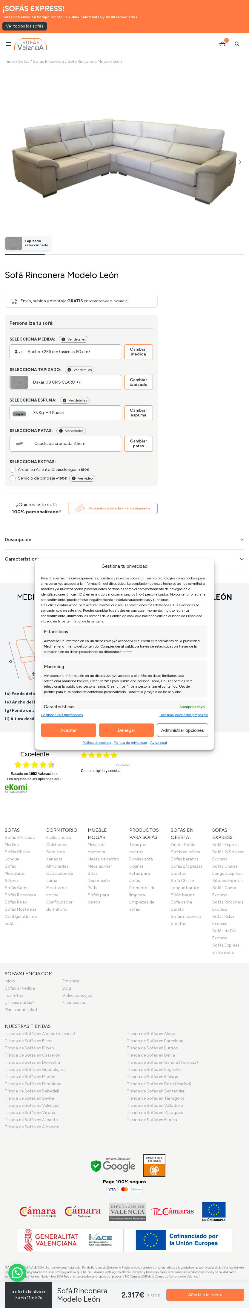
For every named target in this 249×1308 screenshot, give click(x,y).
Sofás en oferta (185, 851)
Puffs (92, 887)
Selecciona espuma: (33, 400)
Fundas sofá (141, 859)
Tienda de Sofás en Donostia (32, 1062)
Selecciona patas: (31, 430)
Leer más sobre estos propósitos (183, 715)
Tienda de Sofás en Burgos (152, 1048)
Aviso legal (158, 743)
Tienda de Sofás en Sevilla (29, 1098)
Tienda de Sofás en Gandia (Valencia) (162, 1062)
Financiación (74, 1002)
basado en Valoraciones (34, 774)
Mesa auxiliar (100, 866)
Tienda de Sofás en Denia (151, 1055)
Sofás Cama (17, 887)
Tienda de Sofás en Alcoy (151, 1033)
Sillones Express (227, 880)
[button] (240, 161)
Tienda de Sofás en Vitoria (30, 1112)
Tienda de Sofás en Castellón (32, 1055)
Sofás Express (225, 844)
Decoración (99, 880)
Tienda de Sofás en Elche (28, 1040)
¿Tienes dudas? (20, 1002)
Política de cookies (96, 743)
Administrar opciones (182, 730)
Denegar (126, 730)
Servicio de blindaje (42, 478)
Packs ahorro (58, 837)
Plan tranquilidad (21, 1009)
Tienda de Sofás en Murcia (152, 1119)
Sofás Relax (16, 902)
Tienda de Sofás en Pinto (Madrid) (159, 1083)
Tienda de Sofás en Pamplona (33, 1083)
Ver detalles (74, 339)
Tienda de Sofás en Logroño (154, 1069)
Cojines (136, 866)
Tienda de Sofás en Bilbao (29, 1048)
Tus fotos (14, 995)
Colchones (56, 844)
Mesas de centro (103, 859)
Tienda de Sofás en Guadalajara (35, 1069)
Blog (66, 988)
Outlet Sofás (183, 844)
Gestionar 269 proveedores (62, 715)
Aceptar (68, 730)
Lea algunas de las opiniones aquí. (34, 779)
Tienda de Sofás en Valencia (31, 1105)
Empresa (70, 981)
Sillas (93, 873)
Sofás (24, 61)
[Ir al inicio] (30, 44)
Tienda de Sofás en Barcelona (155, 1040)
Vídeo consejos (77, 995)
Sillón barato (183, 895)
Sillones (12, 880)
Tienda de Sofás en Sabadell (32, 1091)
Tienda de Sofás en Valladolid (155, 1105)
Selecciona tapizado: (35, 369)
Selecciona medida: (32, 339)
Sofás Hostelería (20, 909)
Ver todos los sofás (24, 26)
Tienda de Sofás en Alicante (31, 1119)
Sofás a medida (20, 988)
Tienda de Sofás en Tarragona (156, 1098)
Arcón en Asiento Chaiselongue (53, 469)
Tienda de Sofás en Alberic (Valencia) (40, 1033)
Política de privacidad (130, 743)
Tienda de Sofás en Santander (156, 1091)
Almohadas (57, 866)
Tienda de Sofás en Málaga (152, 1076)
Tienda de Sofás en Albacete (32, 1127)
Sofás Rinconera (48, 61)
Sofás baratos (185, 859)
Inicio (10, 61)
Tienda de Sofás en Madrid (30, 1076)
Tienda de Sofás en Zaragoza (155, 1112)
